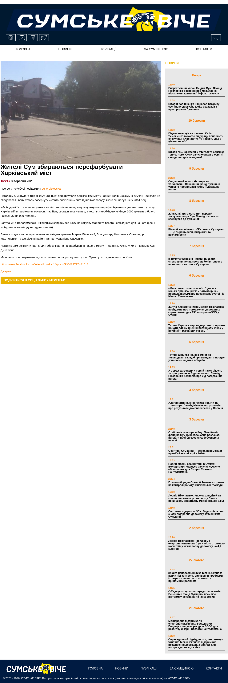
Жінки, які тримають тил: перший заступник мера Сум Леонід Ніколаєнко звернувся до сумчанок (194, 216)
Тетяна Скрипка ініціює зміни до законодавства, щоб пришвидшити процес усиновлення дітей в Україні (196, 357)
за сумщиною (156, 49)
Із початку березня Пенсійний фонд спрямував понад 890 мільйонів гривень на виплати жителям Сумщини (195, 261)
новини (64, 49)
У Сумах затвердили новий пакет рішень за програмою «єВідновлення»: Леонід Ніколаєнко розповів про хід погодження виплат (195, 374)
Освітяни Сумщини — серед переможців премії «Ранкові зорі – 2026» (195, 452)
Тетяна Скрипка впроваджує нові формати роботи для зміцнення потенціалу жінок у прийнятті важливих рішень (196, 328)
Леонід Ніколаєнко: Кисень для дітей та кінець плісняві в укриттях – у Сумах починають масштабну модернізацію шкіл (196, 498)
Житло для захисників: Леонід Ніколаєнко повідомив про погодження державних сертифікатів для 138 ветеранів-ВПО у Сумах (196, 310)
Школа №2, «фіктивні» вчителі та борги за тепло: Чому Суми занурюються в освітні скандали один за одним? (196, 154)
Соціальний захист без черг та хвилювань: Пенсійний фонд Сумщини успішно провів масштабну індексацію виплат (194, 185)
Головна (23, 49)
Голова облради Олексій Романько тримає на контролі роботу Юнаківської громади (196, 484)
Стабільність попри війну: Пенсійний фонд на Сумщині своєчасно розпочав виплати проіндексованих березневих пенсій (194, 436)
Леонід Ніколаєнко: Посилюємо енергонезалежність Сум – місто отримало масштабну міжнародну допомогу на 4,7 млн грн (196, 544)
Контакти (204, 49)
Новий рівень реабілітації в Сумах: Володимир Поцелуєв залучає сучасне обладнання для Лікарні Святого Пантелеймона (194, 467)
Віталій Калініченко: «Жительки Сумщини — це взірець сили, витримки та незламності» (196, 232)
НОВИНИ (172, 63)
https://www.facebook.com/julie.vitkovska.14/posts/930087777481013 (44, 264)
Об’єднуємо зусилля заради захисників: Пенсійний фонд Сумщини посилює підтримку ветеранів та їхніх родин (195, 594)
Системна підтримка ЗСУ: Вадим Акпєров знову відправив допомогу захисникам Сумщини (196, 514)
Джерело (6, 271)
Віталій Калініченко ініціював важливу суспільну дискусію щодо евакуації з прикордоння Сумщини (193, 106)
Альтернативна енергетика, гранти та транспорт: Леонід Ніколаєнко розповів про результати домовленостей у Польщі (195, 405)
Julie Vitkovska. (52, 188)
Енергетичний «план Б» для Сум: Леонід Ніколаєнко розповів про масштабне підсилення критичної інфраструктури (195, 91)
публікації (107, 49)
